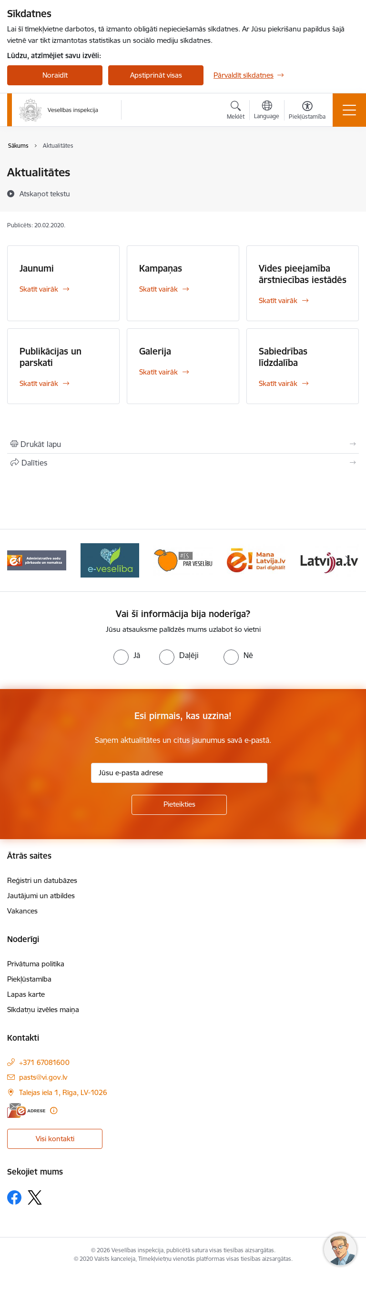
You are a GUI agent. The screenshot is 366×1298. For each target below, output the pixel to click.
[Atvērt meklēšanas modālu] (235, 111)
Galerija (155, 351)
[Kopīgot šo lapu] (183, 463)
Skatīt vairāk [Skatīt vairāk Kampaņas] (158, 289)
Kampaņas (160, 268)
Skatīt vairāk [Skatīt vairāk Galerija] (158, 371)
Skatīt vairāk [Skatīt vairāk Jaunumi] (39, 289)
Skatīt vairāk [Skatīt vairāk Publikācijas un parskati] (39, 383)
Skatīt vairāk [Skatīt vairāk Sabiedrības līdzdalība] (278, 383)
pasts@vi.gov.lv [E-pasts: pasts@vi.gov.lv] (43, 1077)
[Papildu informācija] (53, 1110)
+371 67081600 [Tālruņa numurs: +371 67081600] (44, 1062)
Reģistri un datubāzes (42, 880)
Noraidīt (55, 75)
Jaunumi (37, 268)
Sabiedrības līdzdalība (283, 356)
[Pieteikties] (179, 805)
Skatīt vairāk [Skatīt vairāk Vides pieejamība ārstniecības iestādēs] (278, 300)
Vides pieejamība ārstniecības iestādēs (302, 274)
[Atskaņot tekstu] (45, 193)
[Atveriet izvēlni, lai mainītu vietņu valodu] (266, 111)
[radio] (126, 655)
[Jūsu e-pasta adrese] (179, 773)
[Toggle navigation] (349, 110)
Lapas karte (26, 994)
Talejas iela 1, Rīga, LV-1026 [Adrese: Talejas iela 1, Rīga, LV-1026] (63, 1092)
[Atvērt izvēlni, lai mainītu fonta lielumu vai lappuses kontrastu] (307, 111)
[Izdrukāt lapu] (183, 444)
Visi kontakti (55, 1138)
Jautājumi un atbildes (41, 895)
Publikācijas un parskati (50, 356)
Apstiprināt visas (156, 75)
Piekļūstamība (29, 979)
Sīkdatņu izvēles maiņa (43, 1009)
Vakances (22, 910)
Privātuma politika (35, 963)
